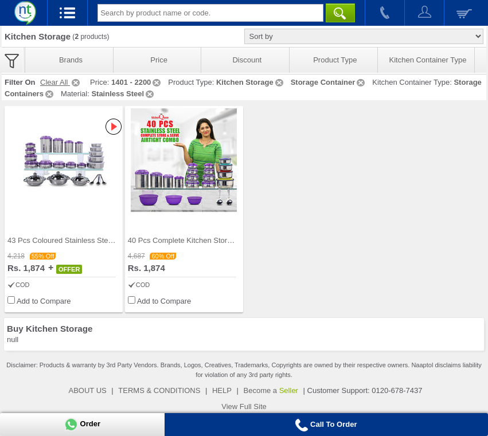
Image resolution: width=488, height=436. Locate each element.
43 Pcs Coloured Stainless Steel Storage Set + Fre (91, 240)
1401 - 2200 (136, 82)
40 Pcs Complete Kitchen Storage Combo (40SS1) (211, 240)
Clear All (60, 82)
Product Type (335, 60)
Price (158, 60)
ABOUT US (88, 390)
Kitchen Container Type (428, 60)
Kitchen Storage (250, 82)
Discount (246, 60)
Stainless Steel (123, 93)
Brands (71, 60)
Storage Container (329, 82)
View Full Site (244, 406)
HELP (222, 390)
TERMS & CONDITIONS (159, 390)
